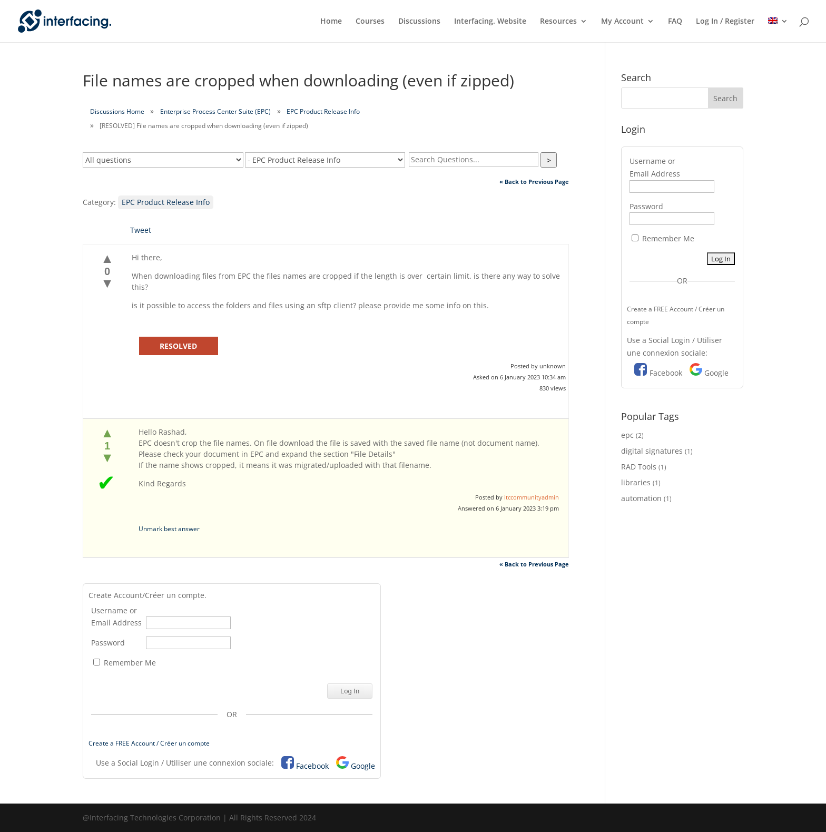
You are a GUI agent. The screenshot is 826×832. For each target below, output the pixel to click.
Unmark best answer (169, 529)
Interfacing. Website (490, 21)
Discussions (419, 21)
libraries (636, 482)
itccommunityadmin (531, 497)
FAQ (675, 21)
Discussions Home (117, 111)
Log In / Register (725, 21)
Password (108, 643)
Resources (558, 21)
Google (363, 766)
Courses (370, 21)
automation (641, 498)
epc (627, 435)
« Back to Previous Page (534, 181)
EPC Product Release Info (323, 111)
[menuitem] (778, 29)
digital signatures (652, 451)
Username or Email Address (116, 616)
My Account (622, 21)
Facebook (312, 766)
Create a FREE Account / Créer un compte (149, 743)
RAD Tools (638, 467)
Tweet (140, 230)
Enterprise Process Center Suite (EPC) (215, 111)
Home (331, 21)
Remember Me (124, 663)
